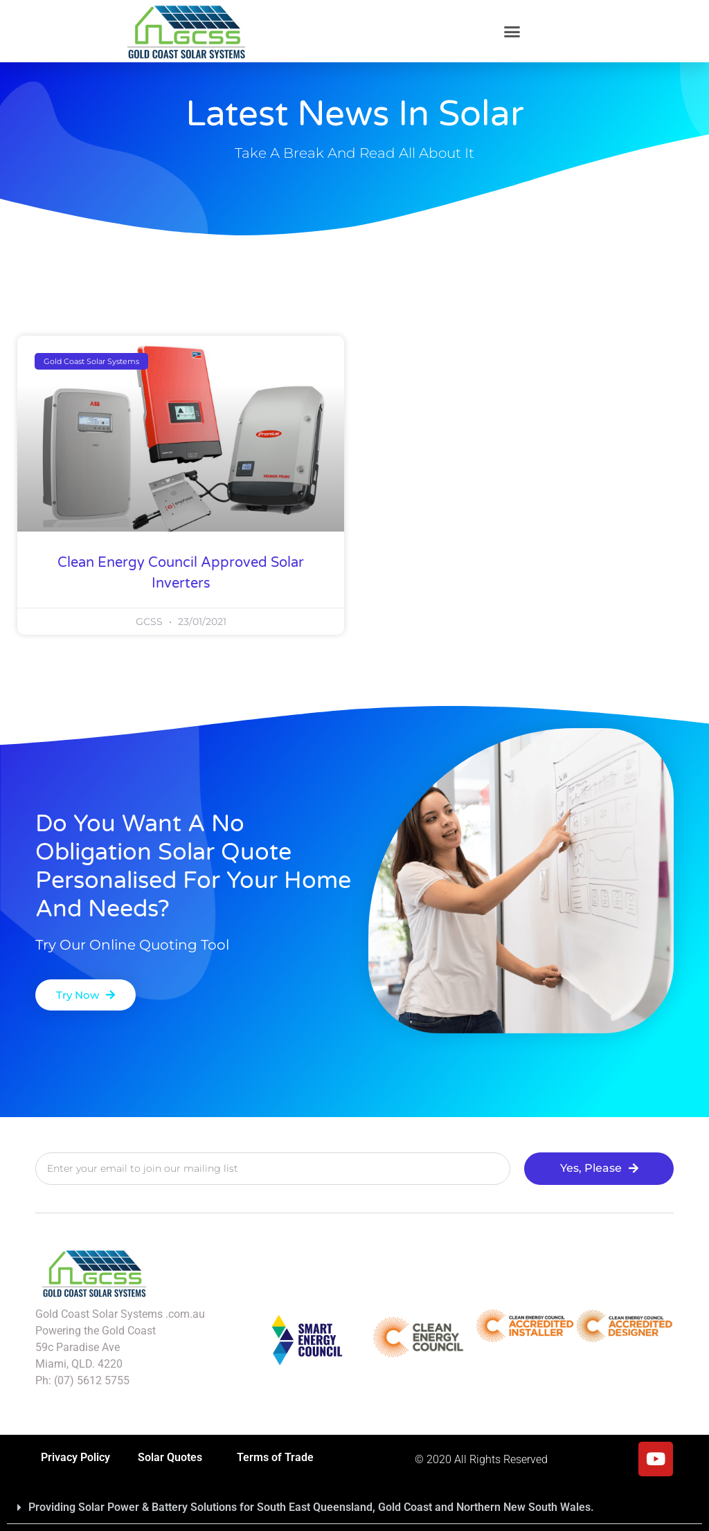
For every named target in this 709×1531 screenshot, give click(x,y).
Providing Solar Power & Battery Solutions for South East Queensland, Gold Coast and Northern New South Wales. (311, 1507)
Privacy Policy (75, 1457)
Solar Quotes (173, 1458)
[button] (512, 31)
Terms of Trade (275, 1457)
